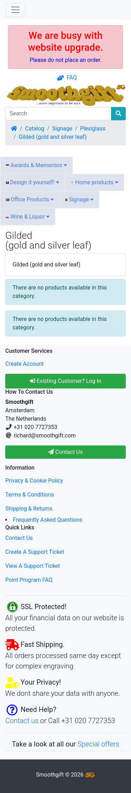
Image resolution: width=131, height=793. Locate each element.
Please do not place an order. (66, 60)
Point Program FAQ (28, 580)
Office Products (30, 199)
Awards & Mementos (36, 165)
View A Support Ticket (32, 566)
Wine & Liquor (28, 216)
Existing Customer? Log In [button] (65, 381)
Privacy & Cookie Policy (34, 480)
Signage (62, 128)
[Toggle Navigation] (15, 10)
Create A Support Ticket (34, 552)
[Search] (58, 113)
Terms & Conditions (29, 494)
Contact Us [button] (65, 452)
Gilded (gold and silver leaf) (53, 137)
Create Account (24, 363)
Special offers (98, 744)
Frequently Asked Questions (47, 519)
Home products (94, 182)
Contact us (21, 720)
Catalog (34, 128)
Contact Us (19, 538)
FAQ (67, 77)
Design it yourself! (32, 182)
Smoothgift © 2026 (65, 774)
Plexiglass (92, 128)
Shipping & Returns (28, 508)
